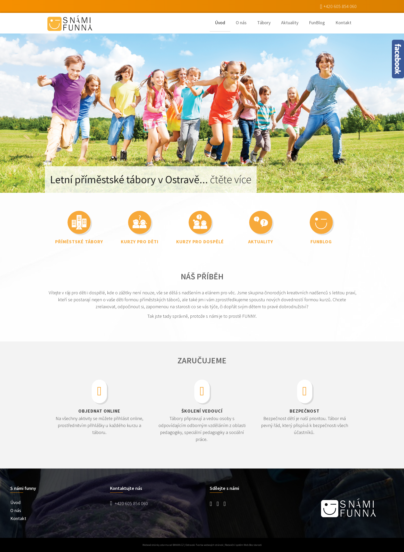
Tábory (264, 23)
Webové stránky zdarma (155, 545)
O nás (241, 23)
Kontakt (343, 23)
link (79, 225)
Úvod (220, 23)
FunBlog (317, 23)
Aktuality (289, 23)
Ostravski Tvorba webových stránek (204, 545)
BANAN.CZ (178, 545)
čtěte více (230, 179)
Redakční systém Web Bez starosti (243, 545)
